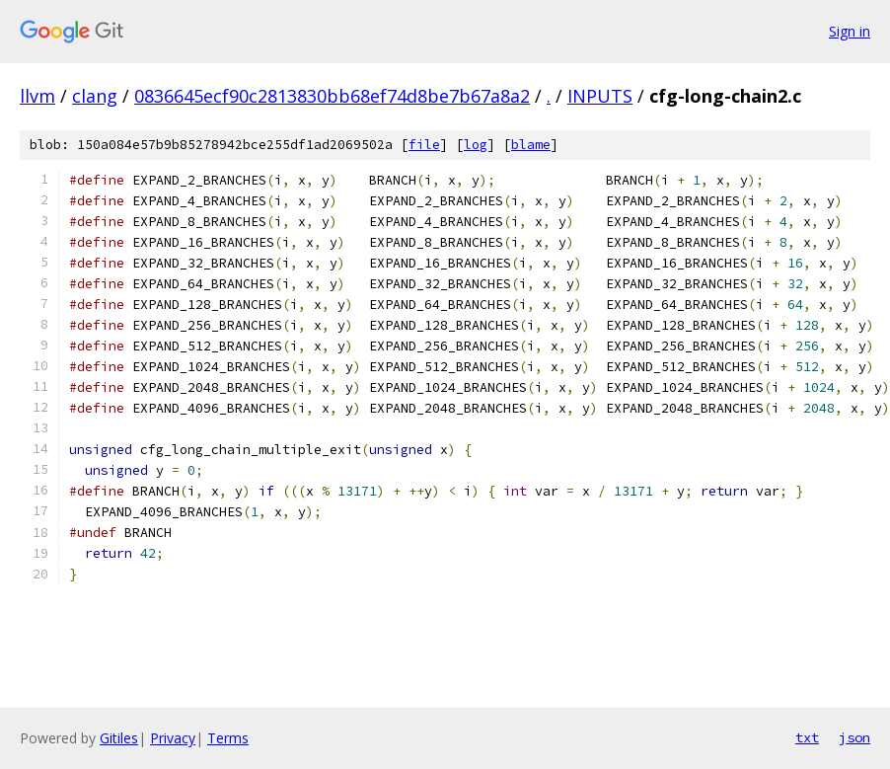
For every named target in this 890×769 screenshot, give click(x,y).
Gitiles (119, 738)
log (475, 144)
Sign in (849, 31)
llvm (37, 96)
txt (807, 737)
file (424, 144)
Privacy (172, 738)
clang (94, 96)
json (854, 737)
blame (531, 144)
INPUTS (599, 96)
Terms (228, 738)
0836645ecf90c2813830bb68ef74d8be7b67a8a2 (332, 96)
